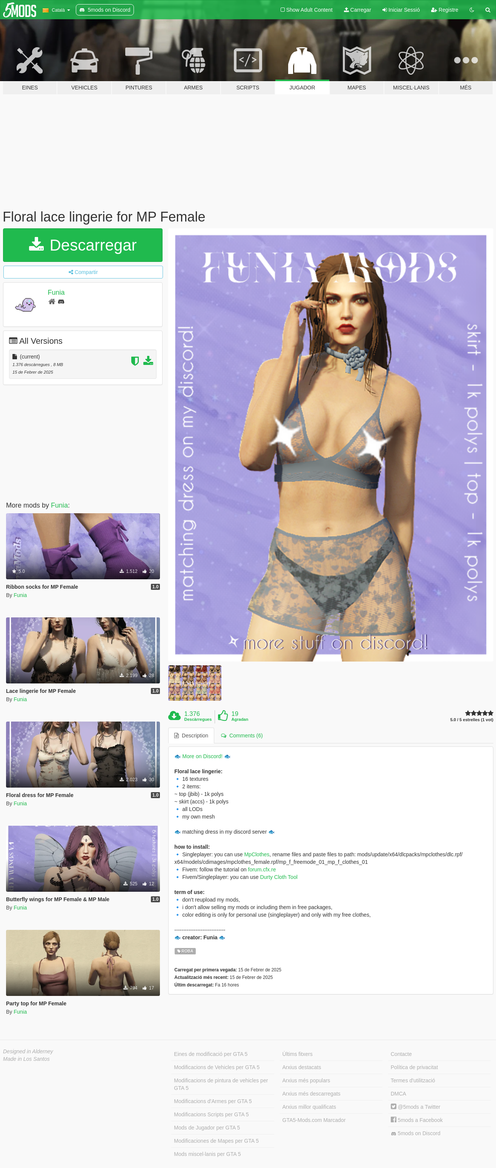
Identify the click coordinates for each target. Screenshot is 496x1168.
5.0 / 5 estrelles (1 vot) (471, 720)
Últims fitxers (298, 1054)
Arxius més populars (306, 1080)
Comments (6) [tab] (242, 736)
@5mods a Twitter (416, 1106)
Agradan (240, 719)
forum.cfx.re (262, 869)
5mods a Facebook (417, 1120)
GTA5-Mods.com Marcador (314, 1120)
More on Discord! (202, 756)
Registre (444, 10)
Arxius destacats (302, 1067)
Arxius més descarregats (312, 1094)
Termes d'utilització (413, 1080)
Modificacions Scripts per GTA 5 (211, 1114)
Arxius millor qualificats (309, 1107)
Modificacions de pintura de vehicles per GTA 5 (221, 1084)
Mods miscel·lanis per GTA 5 (207, 1154)
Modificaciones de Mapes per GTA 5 (216, 1141)
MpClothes (256, 854)
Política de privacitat (414, 1067)
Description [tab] (191, 736)
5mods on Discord (416, 1133)
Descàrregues (198, 719)
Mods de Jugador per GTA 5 (207, 1128)
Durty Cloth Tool (278, 877)
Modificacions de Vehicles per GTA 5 (217, 1067)
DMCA (398, 1094)
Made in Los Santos (26, 1059)
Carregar (357, 10)
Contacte (401, 1054)
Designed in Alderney (28, 1051)
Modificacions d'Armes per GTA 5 (213, 1101)
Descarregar (83, 245)
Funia (56, 292)
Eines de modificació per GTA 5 (210, 1054)
